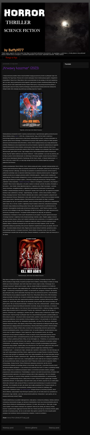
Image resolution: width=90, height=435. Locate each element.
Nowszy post (8, 428)
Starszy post (54, 428)
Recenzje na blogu (11, 58)
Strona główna (31, 428)
